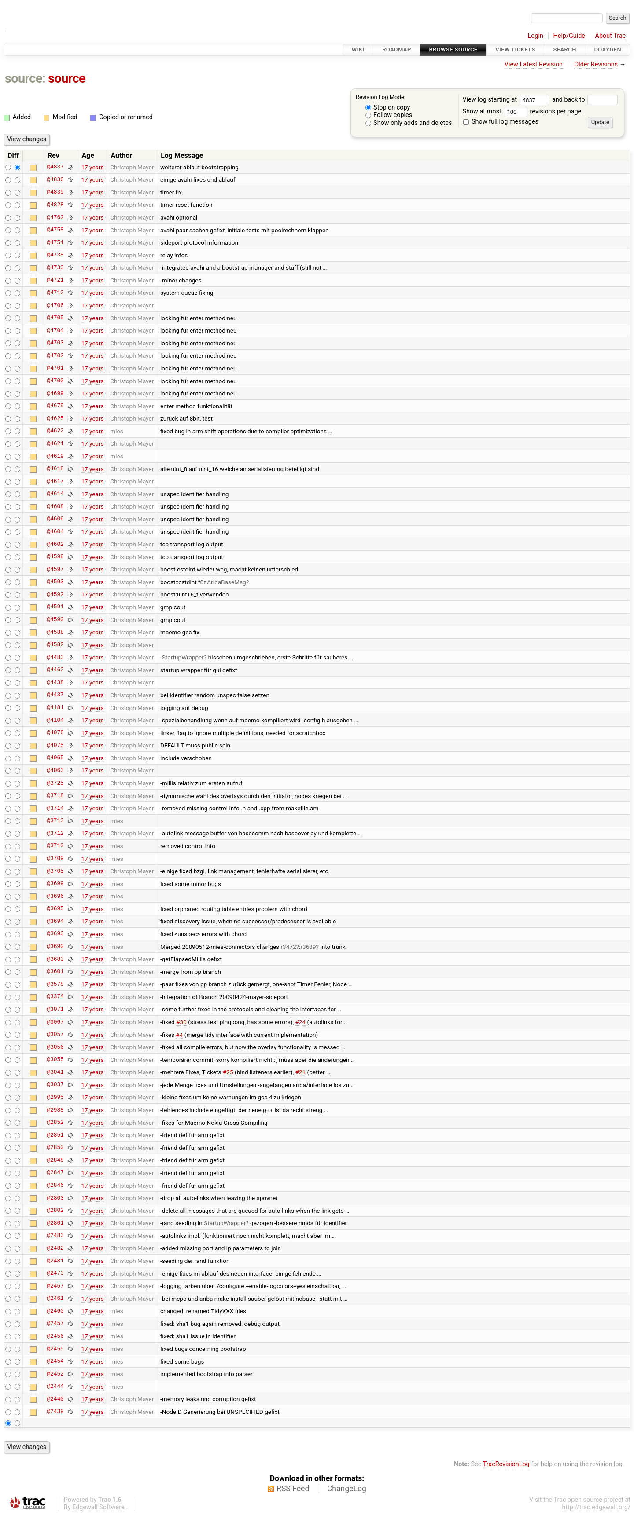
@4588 (55, 632)
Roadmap (396, 49)
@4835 (55, 192)
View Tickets (515, 49)
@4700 (55, 381)
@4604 (55, 531)
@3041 (55, 1072)
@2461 (55, 1299)
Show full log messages (500, 121)
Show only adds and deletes (408, 123)
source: (25, 78)
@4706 (55, 305)
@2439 (55, 1412)
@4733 (55, 267)
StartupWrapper (183, 657)
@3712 (55, 833)
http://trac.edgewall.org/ (596, 1507)
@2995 (55, 1097)
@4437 (55, 695)
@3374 (55, 997)
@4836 (55, 179)
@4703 (55, 343)
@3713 (55, 821)
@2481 (55, 1261)
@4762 (55, 217)
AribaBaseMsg (226, 582)
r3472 (288, 946)
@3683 (55, 959)
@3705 (55, 871)
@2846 (55, 1185)
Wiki (358, 49)
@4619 (55, 456)
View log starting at (507, 99)
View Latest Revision (534, 64)
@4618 (55, 469)
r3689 (308, 946)
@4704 (55, 330)
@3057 (55, 1035)
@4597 (55, 569)
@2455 (55, 1349)
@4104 (55, 720)
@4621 (55, 443)
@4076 (55, 733)
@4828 (55, 205)
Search (564, 49)
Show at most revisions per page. (522, 111)
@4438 (55, 682)
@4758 (55, 230)
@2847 (55, 1173)
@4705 (55, 318)
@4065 (55, 758)
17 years (92, 167)
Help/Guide (569, 36)
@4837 (55, 167)
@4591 (55, 607)
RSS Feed (292, 1488)
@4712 (55, 292)
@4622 (55, 431)
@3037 (55, 1085)
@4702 (55, 355)
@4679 (55, 406)
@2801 (55, 1223)
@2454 (55, 1361)
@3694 (55, 921)
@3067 (55, 1022)
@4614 (55, 494)
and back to (585, 99)
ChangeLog (346, 1488)
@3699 (55, 884)
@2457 (55, 1324)
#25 (228, 1072)
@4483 (55, 657)
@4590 (55, 620)
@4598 (55, 557)
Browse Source (453, 49)
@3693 (55, 934)
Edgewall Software (98, 1507)
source (66, 78)
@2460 (55, 1311)
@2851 (55, 1135)
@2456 (55, 1336)
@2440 (55, 1399)
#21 (300, 1072)
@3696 (55, 896)
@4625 (55, 418)
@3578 (55, 984)
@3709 (55, 859)
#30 (181, 1021)
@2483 (55, 1236)
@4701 (55, 368)
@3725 (55, 783)
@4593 (55, 582)
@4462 (55, 670)
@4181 (55, 708)
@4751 (55, 242)
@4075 (55, 745)
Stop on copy (387, 107)
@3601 (55, 972)
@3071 (55, 1009)
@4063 (55, 770)
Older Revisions (596, 64)
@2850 (55, 1148)
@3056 (55, 1047)
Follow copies (389, 115)
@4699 (55, 393)
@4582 (55, 645)
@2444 (55, 1387)
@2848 (55, 1160)
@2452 (55, 1374)
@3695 (55, 909)
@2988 (55, 1110)
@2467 (55, 1286)
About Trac (610, 36)
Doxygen (607, 49)
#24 (300, 1021)
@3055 (55, 1060)
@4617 (55, 481)
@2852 (55, 1123)
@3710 (55, 846)
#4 (179, 1034)
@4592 (55, 594)
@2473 (55, 1273)
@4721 (55, 280)
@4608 (55, 506)
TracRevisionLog (506, 1464)
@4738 (55, 255)
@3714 (55, 808)
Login (535, 36)
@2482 (55, 1248)
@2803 (55, 1198)
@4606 (55, 519)
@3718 (55, 796)
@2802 (55, 1211)
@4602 (55, 544)
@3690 (55, 947)
